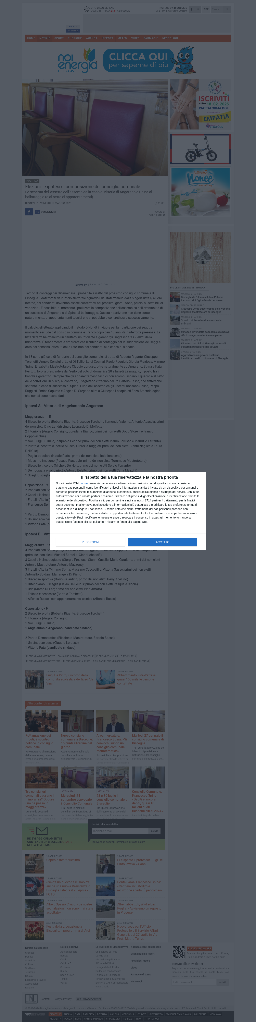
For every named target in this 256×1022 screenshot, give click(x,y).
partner (84, 483)
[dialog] (128, 511)
